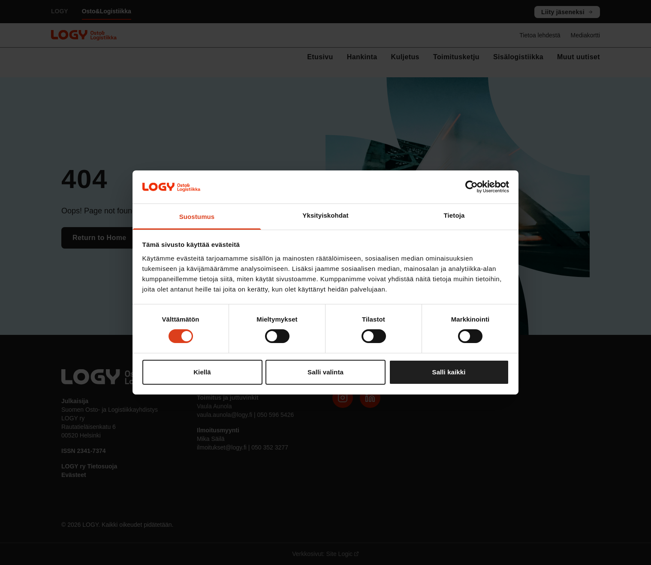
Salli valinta (325, 372)
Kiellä (202, 372)
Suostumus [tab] (197, 216)
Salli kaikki (449, 372)
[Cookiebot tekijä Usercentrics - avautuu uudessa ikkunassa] (471, 186)
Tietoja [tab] (454, 215)
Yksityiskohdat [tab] (325, 215)
